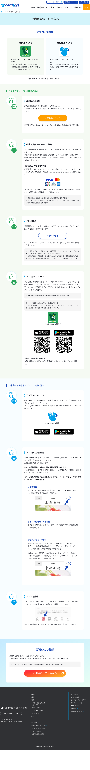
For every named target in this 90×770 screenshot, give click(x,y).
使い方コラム (35, 733)
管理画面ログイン (71, 2)
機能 (38, 7)
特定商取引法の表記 (37, 754)
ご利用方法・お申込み (62, 7)
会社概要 (35, 742)
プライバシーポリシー (38, 748)
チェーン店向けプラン (54, 2)
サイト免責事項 (36, 751)
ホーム (3, 12)
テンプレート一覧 (76, 723)
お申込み (86, 7)
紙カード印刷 (75, 717)
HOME (33, 7)
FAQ (80, 7)
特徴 (42, 7)
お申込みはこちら (52, 118)
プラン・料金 (50, 7)
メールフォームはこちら (11, 734)
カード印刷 (74, 7)
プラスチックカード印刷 (78, 720)
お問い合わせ (84, 2)
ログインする (52, 244)
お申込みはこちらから (45, 693)
